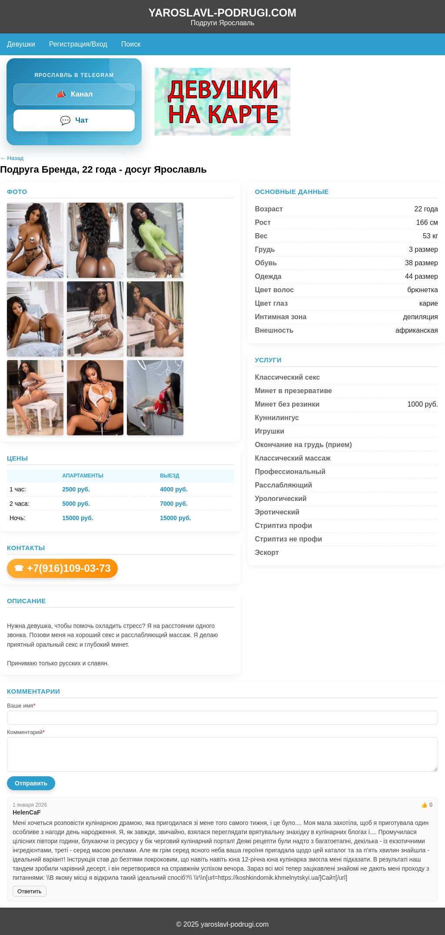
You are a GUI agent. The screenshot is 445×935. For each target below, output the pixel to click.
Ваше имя (21, 705)
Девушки (21, 44)
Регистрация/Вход (78, 44)
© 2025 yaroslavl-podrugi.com (222, 924)
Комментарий (26, 732)
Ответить (29, 891)
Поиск (130, 44)
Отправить (31, 783)
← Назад (11, 158)
